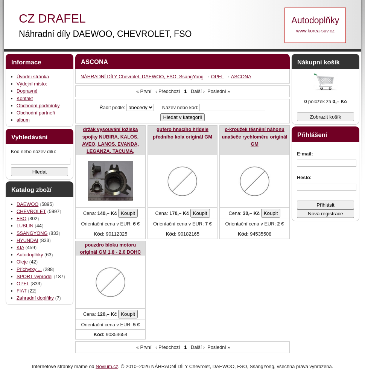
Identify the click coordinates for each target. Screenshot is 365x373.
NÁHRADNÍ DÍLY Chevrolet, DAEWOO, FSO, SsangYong (142, 76)
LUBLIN (25, 225)
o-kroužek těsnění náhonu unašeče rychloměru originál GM (254, 136)
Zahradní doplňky (35, 298)
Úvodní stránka (33, 76)
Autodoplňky (30, 254)
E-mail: (305, 154)
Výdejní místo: (32, 84)
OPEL (23, 283)
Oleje (22, 262)
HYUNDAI (27, 240)
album (23, 120)
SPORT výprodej (35, 276)
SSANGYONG (32, 233)
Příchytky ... (29, 269)
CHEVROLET (31, 211)
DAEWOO (27, 204)
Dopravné (27, 91)
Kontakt (25, 98)
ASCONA (241, 76)
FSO (21, 218)
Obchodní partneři (36, 113)
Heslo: (304, 177)
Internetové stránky (52, 366)
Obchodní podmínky (38, 105)
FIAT (22, 291)
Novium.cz (107, 366)
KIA (20, 247)
